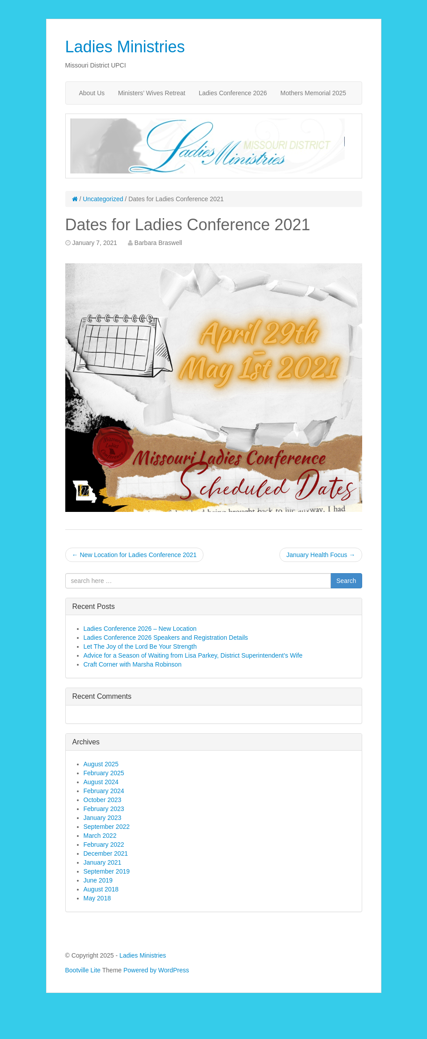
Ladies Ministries (125, 47)
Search (346, 580)
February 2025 (104, 773)
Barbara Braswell (158, 242)
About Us (92, 93)
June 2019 (98, 880)
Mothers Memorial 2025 (313, 93)
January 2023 (103, 817)
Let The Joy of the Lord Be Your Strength (140, 646)
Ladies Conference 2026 (233, 93)
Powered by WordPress (156, 970)
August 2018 (101, 889)
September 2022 (107, 826)
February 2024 (104, 790)
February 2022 (104, 844)
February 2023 (104, 808)
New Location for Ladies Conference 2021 (134, 554)
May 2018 (97, 898)
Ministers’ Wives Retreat (151, 93)
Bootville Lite (83, 970)
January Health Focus (320, 554)
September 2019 (107, 871)
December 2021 (106, 853)
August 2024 (101, 782)
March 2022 (100, 835)
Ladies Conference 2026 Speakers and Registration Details (166, 637)
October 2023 (103, 799)
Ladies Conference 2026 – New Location (140, 628)
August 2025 (101, 764)
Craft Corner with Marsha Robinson (133, 664)
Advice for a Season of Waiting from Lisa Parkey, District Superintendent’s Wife (193, 655)
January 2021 (103, 862)
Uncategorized (103, 199)
